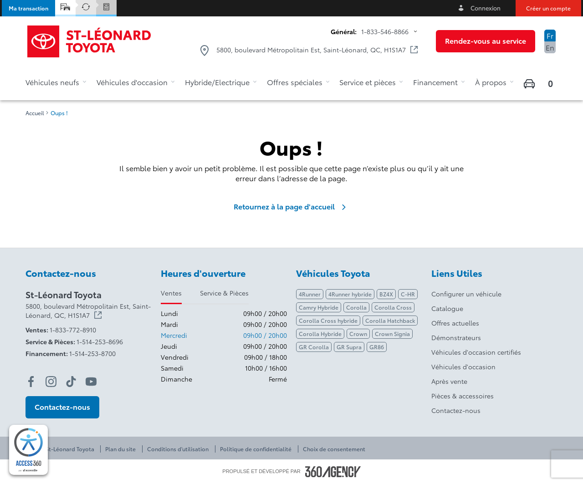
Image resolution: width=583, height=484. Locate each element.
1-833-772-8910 (73, 329)
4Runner (310, 294)
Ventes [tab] (171, 292)
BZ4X (386, 294)
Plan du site (120, 449)
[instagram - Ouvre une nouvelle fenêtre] (51, 381)
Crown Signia (392, 333)
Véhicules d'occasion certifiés (476, 352)
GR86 (376, 347)
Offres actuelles (455, 322)
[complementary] (28, 450)
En (550, 47)
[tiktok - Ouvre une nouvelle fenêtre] (71, 381)
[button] (28, 8)
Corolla (356, 307)
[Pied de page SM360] (333, 471)
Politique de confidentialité (256, 449)
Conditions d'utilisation (178, 449)
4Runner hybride (350, 294)
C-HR (408, 294)
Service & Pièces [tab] (224, 292)
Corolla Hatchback (390, 320)
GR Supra (349, 347)
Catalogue (447, 308)
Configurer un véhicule (466, 293)
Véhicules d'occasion (463, 366)
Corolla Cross (393, 307)
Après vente (449, 381)
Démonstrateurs (456, 337)
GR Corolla (314, 347)
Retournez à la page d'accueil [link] (291, 206)
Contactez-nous (456, 410)
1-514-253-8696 (100, 341)
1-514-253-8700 (92, 353)
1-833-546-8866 (385, 31)
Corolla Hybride (320, 333)
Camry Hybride (318, 307)
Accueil (35, 113)
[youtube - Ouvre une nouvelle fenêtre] (91, 381)
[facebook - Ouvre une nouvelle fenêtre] (31, 381)
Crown (358, 333)
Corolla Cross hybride (328, 320)
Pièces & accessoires (462, 395)
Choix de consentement (334, 449)
